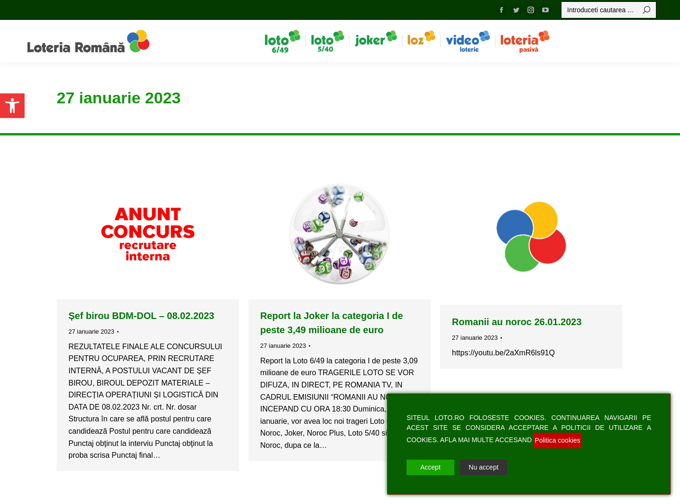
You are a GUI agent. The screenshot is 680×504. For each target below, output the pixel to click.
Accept (430, 467)
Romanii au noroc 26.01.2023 (517, 322)
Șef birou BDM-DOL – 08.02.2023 (141, 316)
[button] (12, 105)
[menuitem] (282, 41)
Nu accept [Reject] (484, 467)
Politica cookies (557, 440)
